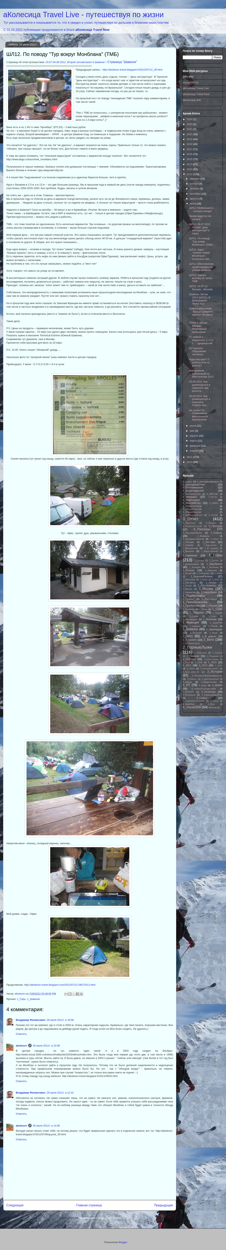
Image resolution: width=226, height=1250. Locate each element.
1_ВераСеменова (209, 551)
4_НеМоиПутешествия (203, 688)
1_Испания (212, 567)
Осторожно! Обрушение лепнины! (197, 351)
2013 (190, 169)
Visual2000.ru (190, 82)
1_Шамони (33, 999)
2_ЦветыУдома (211, 659)
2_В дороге (209, 636)
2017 (190, 149)
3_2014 (191, 668)
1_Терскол (196, 612)
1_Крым (203, 579)
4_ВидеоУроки (209, 682)
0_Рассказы (202, 529)
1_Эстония (195, 632)
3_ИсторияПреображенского (207, 675)
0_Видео (187, 481)
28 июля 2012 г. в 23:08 (46, 1045)
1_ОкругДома (209, 592)
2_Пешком (193, 656)
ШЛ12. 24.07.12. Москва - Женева (200, 288)
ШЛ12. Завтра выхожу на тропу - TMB (201, 278)
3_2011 (187, 665)
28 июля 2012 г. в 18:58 (60, 1019)
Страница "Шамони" (122, 62)
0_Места (213, 497)
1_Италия (188, 570)
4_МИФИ (217, 685)
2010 (190, 462)
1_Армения (188, 545)
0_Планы (211, 523)
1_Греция (199, 561)
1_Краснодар (189, 579)
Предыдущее (163, 1205)
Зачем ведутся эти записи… (200, 218)
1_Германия (190, 555)
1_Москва (206, 588)
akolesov (21, 1045)
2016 (190, 154)
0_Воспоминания (193, 487)
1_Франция (191, 622)
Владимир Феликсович (30, 1019)
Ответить (21, 1033)
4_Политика (208, 691)
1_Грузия (214, 561)
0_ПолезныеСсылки (192, 526)
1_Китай (187, 573)
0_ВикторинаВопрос (208, 481)
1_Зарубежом (214, 563)
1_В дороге (211, 548)
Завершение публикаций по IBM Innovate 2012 (201, 373)
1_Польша (188, 599)
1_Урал (212, 616)
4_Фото (211, 704)
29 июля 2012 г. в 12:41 (60, 1092)
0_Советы (217, 532)
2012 (190, 174)
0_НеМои (213, 503)
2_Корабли (217, 653)
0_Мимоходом (191, 499)
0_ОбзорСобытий (192, 509)
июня (193, 425)
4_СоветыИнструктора (193, 701)
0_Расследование (192, 532)
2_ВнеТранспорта (191, 643)
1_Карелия (211, 570)
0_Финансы (204, 536)
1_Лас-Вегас (189, 582)
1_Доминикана (191, 564)
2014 (190, 164)
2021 (190, 129)
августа (194, 198)
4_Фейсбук (188, 704)
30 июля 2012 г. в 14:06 (46, 1125)
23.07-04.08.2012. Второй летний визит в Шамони (75, 62)
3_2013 (219, 665)
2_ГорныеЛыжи (197, 647)
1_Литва (187, 585)
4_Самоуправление (212, 694)
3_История (215, 671)
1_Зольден (194, 567)
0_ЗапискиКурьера (191, 494)
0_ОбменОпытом (192, 512)
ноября (194, 183)
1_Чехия (212, 626)
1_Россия (211, 605)
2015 (190, 159)
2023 (190, 124)
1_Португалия (209, 599)
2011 (190, 457)
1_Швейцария (214, 629)
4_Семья (201, 697)
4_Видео (187, 682)
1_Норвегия (189, 592)
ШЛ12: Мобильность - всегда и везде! (201, 209)
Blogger (122, 1242)
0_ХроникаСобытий (193, 539)
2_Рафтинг (189, 659)
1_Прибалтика (191, 605)
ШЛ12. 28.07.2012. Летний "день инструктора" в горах (200, 229)
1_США (217, 609)
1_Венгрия (188, 551)
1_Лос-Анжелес (207, 585)
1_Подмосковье (194, 595)
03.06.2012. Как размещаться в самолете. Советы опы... (199, 401)
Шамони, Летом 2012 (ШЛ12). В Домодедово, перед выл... (199, 299)
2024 (190, 119)
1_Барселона (210, 545)
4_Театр (214, 701)
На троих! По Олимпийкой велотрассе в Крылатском (198, 415)
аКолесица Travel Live (196, 88)
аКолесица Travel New (92, 29)
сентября (195, 193)
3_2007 (186, 662)
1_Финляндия (190, 619)
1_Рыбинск (189, 609)
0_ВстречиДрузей (193, 490)
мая (192, 430)
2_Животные (200, 653)
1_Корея (219, 573)
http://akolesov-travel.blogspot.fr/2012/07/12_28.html (132, 69)
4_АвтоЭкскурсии (210, 679)
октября (195, 188)
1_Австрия (208, 542)
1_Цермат (195, 626)
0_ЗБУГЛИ (212, 494)
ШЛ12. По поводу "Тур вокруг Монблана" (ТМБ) (201, 241)
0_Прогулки (216, 526)
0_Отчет (191, 518)
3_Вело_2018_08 (191, 672)
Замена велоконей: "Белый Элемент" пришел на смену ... (201, 313)
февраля (195, 445)
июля (193, 203)
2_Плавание (213, 656)
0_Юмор (214, 539)
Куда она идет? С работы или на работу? (199, 362)
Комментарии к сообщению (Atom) (99, 1217)
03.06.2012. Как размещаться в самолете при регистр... (199, 386)
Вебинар (213, 707)
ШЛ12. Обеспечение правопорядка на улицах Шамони (201, 266)
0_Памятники (189, 523)
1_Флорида (210, 619)
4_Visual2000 (192, 707)
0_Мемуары (190, 496)
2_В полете (190, 639)
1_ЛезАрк (211, 582)
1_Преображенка (195, 602)
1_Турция (218, 612)
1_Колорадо (203, 573)
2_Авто (188, 636)
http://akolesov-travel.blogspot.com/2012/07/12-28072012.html (59, 984)
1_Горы (21, 999)
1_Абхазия (188, 542)
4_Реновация (189, 695)
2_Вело (208, 639)
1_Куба (215, 579)
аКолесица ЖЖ (192, 100)
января (194, 450)
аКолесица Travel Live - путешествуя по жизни (83, 14)
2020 (190, 134)
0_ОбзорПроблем (192, 506)
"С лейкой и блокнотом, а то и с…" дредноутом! (201, 340)
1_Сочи (203, 609)
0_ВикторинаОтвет (194, 484)
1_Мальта (187, 589)
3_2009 (198, 662)
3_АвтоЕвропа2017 (209, 669)
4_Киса (203, 685)
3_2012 (203, 665)
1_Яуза (213, 632)
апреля (194, 435)
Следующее (15, 1205)
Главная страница (89, 1205)
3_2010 (212, 662)
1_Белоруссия (190, 548)
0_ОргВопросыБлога (192, 515)
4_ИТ (186, 685)
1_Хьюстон (216, 622)
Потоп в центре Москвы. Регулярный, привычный (198, 327)
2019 (190, 139)
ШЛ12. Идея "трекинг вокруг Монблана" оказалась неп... (200, 254)
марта (194, 440)
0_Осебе (213, 515)
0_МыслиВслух (192, 502)
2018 (190, 144)
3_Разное (191, 679)
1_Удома (194, 616)
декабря (195, 178)
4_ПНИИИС (188, 692)
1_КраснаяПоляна (202, 576)
